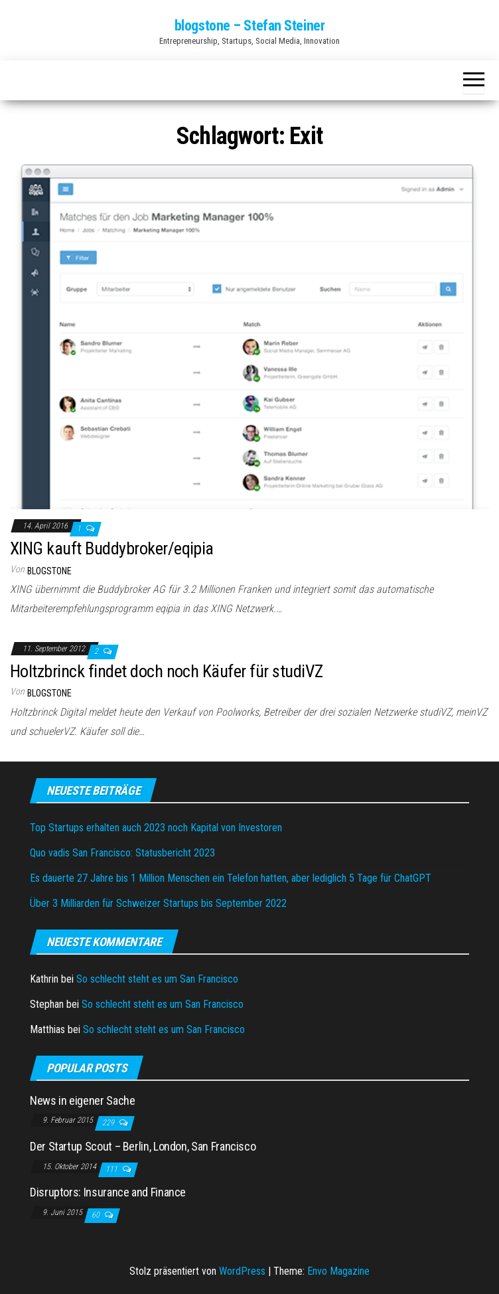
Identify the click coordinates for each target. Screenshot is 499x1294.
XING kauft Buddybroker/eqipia (112, 548)
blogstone (49, 571)
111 (112, 1169)
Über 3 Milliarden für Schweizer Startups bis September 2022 (158, 903)
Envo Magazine (338, 1271)
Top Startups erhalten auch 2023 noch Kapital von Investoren (156, 827)
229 (109, 1122)
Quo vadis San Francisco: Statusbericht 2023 (122, 853)
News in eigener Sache (82, 1100)
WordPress (242, 1271)
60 (97, 1215)
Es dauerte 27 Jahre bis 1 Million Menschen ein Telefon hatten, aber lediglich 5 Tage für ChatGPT (230, 878)
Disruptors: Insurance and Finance (108, 1192)
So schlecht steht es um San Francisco (157, 979)
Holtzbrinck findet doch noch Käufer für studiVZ (166, 671)
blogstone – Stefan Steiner (250, 25)
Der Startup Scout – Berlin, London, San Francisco (142, 1146)
